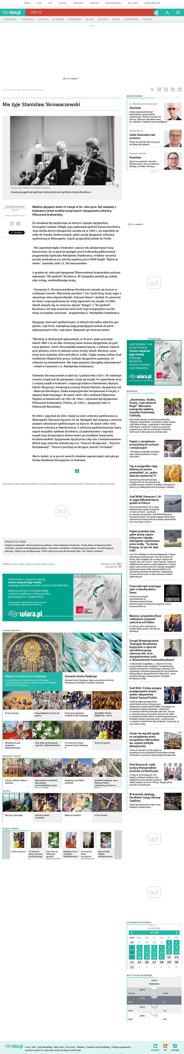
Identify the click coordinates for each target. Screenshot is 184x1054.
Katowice (154, 983)
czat (50, 3)
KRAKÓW (79, 484)
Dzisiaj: (154, 927)
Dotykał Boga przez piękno (83, 548)
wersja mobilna (152, 3)
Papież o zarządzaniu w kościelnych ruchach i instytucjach (144, 444)
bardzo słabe (18, 564)
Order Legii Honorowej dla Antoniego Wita (61, 551)
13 (154, 952)
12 (147, 952)
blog (39, 3)
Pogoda (154, 981)
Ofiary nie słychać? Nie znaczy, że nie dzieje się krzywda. (144, 143)
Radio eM (94, 3)
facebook (173, 89)
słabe (28, 564)
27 (139, 942)
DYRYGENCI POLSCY (37, 484)
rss (159, 89)
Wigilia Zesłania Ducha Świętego (25, 676)
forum (27, 3)
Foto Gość (70, 1047)
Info (36, 12)
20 (154, 957)
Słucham (135, 108)
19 (147, 957)
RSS (165, 1045)
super (52, 564)
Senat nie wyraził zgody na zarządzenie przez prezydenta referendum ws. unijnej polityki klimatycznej (144, 740)
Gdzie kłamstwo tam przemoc (142, 136)
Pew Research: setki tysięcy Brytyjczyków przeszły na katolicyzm (143, 768)
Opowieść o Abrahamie (59, 548)
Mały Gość (133, 3)
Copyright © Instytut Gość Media (39, 1050)
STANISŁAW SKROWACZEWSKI (100, 484)
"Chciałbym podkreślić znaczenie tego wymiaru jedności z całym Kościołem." (144, 454)
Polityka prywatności (121, 1047)
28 (147, 942)
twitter (180, 89)
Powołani (135, 157)
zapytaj (63, 3)
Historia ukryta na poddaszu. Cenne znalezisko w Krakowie (53, 545)
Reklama (81, 1047)
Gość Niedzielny (113, 3)
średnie (36, 564)
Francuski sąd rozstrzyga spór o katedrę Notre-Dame (145, 589)
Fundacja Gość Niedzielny (98, 1047)
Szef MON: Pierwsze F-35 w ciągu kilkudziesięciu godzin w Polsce (145, 500)
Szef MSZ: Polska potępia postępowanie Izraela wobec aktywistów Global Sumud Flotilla (145, 693)
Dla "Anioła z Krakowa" (92, 551)
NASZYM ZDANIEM (135, 96)
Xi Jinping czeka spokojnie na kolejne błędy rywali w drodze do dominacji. (144, 629)
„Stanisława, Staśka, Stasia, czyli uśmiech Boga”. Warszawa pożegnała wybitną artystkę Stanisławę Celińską (142, 407)
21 (161, 957)
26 (132, 942)
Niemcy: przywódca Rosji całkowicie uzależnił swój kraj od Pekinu (145, 619)
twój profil (167, 12)
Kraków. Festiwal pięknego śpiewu (31, 548)
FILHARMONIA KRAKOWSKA (61, 484)
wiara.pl (14, 12)
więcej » (28, 717)
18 (139, 957)
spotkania (78, 3)
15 (169, 952)
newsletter (166, 89)
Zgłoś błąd (175, 1045)
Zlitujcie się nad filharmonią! (27, 551)
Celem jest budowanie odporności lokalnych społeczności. (145, 806)
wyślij (12, 223)
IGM (34, 1047)
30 (161, 942)
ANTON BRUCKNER (17, 484)
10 (132, 952)
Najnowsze (132, 391)
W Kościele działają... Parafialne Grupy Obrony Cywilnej (144, 797)
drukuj (18, 223)
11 (139, 952)
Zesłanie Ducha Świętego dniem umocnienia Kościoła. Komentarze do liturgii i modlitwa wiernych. (89, 681)
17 (132, 957)
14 (161, 952)
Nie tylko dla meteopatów (139, 975)
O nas (27, 1047)
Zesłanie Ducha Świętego (81, 676)
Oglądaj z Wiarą (10, 829)
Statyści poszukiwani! (15, 545)
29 (154, 942)
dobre (45, 564)
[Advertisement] (92, 52)
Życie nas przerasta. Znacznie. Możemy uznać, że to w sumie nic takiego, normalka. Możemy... (144, 164)
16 (176, 952)
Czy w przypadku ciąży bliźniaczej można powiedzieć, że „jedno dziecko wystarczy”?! (143, 471)
